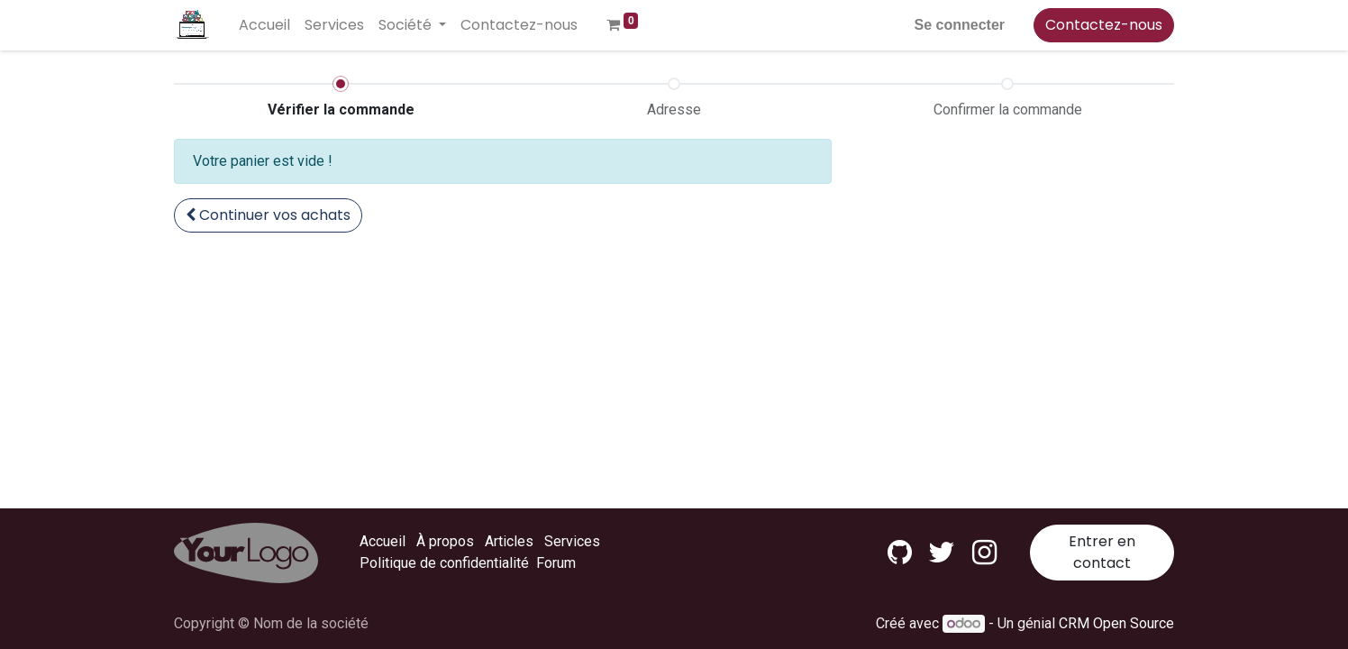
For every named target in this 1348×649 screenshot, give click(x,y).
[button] (268, 215)
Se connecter (960, 24)
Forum (556, 562)
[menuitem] (264, 25)
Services (572, 541)
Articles (509, 541)
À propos (445, 541)
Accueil (382, 541)
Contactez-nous (1103, 24)
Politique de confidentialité (444, 562)
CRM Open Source (1116, 623)
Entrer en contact (1102, 552)
